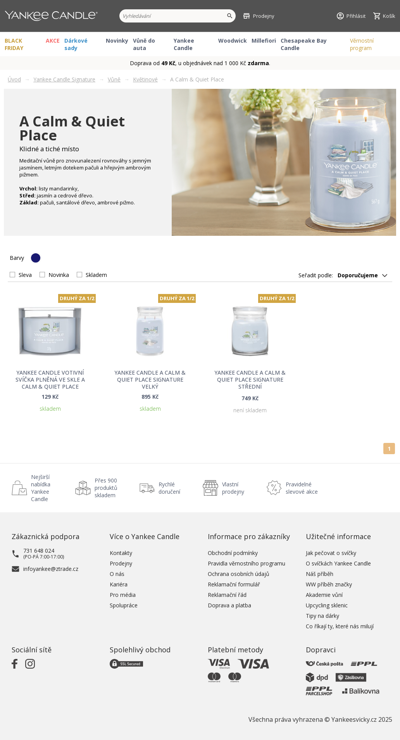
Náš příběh (319, 573)
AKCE (53, 40)
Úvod (14, 79)
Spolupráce (124, 605)
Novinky (117, 40)
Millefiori (264, 40)
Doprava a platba (229, 605)
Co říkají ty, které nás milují (340, 626)
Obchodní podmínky (233, 553)
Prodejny (121, 563)
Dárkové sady (76, 44)
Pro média (123, 594)
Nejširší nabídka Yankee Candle (40, 488)
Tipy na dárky (322, 615)
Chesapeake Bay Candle (304, 44)
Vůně (114, 79)
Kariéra (119, 584)
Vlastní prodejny (233, 488)
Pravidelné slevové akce (302, 488)
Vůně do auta (144, 44)
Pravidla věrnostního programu (246, 563)
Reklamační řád (227, 594)
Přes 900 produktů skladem (106, 488)
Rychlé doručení (169, 488)
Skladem (96, 274)
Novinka (58, 274)
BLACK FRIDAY (14, 44)
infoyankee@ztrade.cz (50, 568)
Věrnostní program (362, 44)
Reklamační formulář (234, 584)
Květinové (145, 79)
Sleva (25, 274)
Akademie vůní (324, 594)
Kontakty (121, 553)
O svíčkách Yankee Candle (338, 563)
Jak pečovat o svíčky (331, 553)
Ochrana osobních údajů (238, 573)
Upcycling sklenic (327, 605)
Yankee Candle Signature (64, 79)
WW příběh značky (329, 584)
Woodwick (232, 40)
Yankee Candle (184, 44)
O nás (117, 573)
